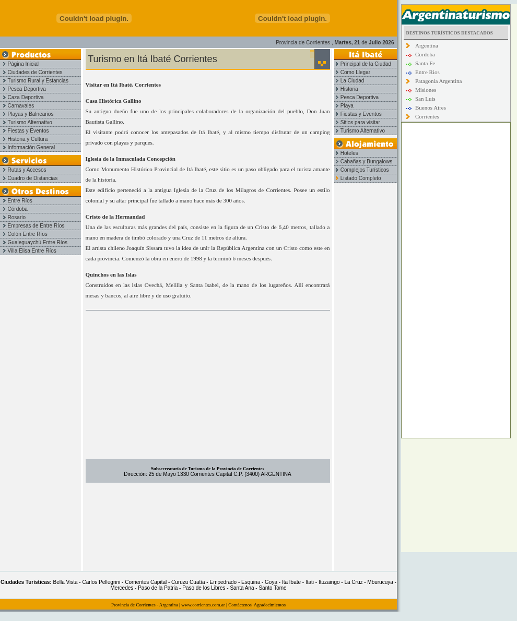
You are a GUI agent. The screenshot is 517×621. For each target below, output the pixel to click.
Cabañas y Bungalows (363, 161)
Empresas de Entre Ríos (32, 226)
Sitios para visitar (357, 122)
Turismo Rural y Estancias (34, 80)
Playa (344, 106)
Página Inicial (19, 64)
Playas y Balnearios (26, 114)
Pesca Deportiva (23, 89)
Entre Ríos (16, 201)
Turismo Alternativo (26, 122)
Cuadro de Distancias (28, 178)
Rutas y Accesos (23, 170)
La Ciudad (349, 80)
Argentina (168, 604)
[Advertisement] (208, 386)
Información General (27, 147)
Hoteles (346, 153)
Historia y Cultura (24, 139)
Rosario (13, 217)
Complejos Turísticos (361, 170)
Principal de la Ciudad (362, 64)
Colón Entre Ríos (24, 234)
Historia (346, 89)
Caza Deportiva (21, 97)
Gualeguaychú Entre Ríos (33, 242)
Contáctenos (240, 604)
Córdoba (14, 209)
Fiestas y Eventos (24, 131)
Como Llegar (352, 72)
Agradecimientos (270, 604)
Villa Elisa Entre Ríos (28, 251)
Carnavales (17, 106)
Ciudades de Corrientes (31, 72)
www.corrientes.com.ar (203, 604)
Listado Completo (357, 178)
